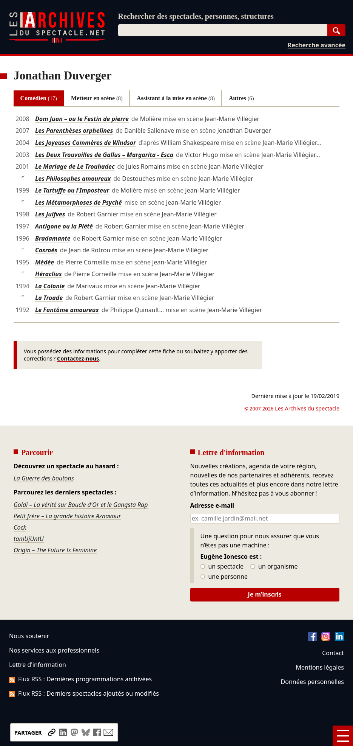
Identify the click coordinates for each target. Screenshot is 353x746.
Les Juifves (50, 214)
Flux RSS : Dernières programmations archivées (80, 679)
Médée (44, 262)
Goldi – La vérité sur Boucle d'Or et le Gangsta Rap (81, 504)
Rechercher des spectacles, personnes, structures (196, 16)
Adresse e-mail (212, 505)
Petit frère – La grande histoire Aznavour (67, 516)
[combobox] (223, 30)
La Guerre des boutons (44, 478)
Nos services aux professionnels (54, 650)
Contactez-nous (78, 358)
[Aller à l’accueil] (57, 41)
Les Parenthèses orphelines (74, 130)
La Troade (49, 298)
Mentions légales (320, 667)
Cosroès (46, 250)
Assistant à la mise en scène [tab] (176, 98)
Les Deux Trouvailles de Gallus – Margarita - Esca (104, 155)
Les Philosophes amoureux (73, 178)
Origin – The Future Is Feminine (55, 550)
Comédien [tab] (38, 98)
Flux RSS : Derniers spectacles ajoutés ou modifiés (84, 693)
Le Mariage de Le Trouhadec (75, 166)
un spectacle (222, 566)
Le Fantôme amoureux (67, 310)
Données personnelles (312, 682)
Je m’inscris (265, 594)
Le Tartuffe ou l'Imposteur (72, 190)
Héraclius (48, 274)
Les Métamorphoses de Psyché (78, 202)
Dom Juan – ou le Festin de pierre (82, 119)
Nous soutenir (29, 636)
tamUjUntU (29, 539)
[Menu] (343, 736)
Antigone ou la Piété (64, 226)
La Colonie (50, 286)
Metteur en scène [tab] (97, 98)
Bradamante (53, 238)
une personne (224, 576)
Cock (20, 527)
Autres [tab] (241, 98)
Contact (333, 653)
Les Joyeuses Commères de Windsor (85, 142)
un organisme (274, 566)
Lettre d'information (37, 665)
